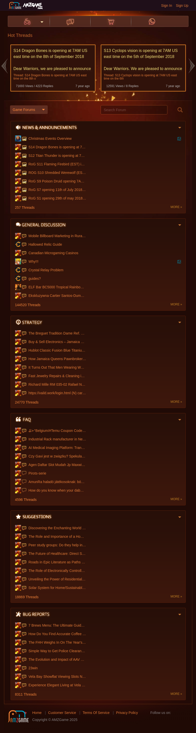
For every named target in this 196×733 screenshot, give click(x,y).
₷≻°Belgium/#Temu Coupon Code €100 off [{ (57, 430)
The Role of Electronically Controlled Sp (57, 570)
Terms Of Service (96, 712)
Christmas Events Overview (50, 138)
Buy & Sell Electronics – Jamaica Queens (57, 341)
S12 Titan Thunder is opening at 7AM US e (57, 155)
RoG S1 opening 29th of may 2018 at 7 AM (57, 198)
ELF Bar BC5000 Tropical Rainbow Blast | (57, 287)
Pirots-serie (37, 473)
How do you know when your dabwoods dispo (57, 490)
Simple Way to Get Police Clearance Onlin (57, 650)
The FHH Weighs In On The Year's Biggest (57, 642)
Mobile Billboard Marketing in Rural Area (57, 235)
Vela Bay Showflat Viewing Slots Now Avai (57, 676)
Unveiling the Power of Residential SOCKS (57, 579)
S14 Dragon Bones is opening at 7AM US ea (57, 147)
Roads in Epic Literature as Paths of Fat (57, 562)
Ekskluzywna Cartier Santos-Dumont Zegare (57, 295)
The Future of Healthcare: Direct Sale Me (57, 553)
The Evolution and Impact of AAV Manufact (57, 659)
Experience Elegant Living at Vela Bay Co (57, 685)
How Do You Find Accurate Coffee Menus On (57, 633)
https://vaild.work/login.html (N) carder (57, 392)
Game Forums (29, 109)
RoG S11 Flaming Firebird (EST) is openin (57, 164)
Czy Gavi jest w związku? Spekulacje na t (57, 456)
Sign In (166, 6)
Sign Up (182, 6)
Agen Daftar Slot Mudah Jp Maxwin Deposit (57, 464)
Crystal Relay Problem (46, 270)
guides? (35, 278)
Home (37, 712)
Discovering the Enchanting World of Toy (57, 527)
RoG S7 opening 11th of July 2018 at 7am (57, 189)
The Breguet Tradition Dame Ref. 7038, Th (57, 333)
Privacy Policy (127, 712)
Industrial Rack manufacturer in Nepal (57, 439)
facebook (176, 712)
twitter (184, 712)
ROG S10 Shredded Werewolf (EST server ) (57, 172)
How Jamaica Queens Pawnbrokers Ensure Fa (57, 358)
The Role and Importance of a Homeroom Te (57, 536)
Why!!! (34, 261)
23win (33, 667)
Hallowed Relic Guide (45, 244)
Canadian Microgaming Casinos (53, 252)
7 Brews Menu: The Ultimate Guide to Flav (57, 625)
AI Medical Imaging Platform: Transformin (57, 447)
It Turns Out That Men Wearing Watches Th (57, 367)
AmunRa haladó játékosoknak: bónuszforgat (57, 481)
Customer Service (62, 712)
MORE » (176, 206)
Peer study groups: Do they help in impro (57, 545)
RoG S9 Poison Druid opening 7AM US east (57, 181)
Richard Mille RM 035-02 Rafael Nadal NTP (57, 384)
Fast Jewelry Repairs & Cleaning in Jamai (57, 375)
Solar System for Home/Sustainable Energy (57, 587)
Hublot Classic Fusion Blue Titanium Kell (57, 350)
